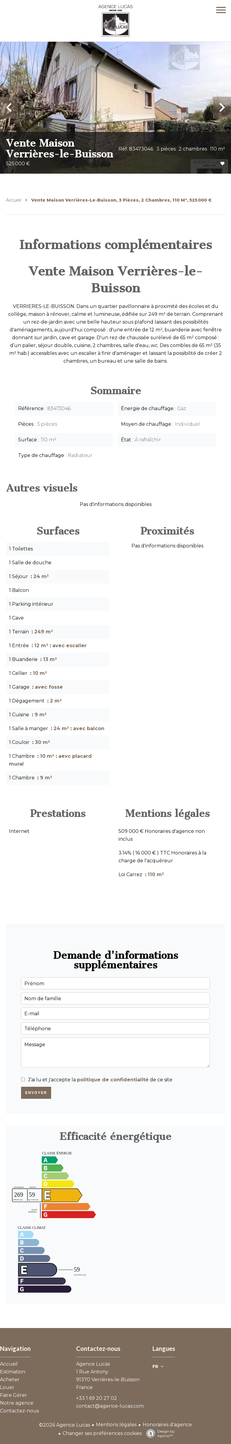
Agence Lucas (93, 1364)
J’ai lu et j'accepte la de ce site (100, 1080)
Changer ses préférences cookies (102, 1433)
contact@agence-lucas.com (110, 1406)
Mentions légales (116, 1424)
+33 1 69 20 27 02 (96, 1398)
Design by (159, 1433)
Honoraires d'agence (167, 1424)
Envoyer (36, 1093)
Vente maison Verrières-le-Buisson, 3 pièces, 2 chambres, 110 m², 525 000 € (121, 200)
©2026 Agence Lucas (64, 1425)
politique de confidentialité (113, 1080)
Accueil (13, 200)
